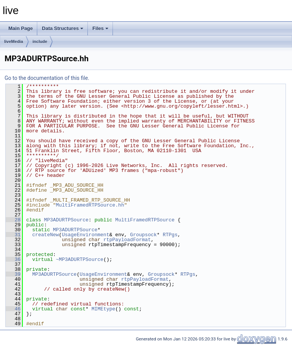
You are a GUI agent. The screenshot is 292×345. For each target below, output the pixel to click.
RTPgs (170, 234)
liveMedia (13, 41)
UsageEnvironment (86, 234)
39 (13, 274)
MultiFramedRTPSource (145, 219)
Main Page (20, 28)
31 (13, 234)
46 (13, 308)
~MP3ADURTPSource (79, 259)
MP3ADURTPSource (66, 219)
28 (13, 219)
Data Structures (62, 28)
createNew (45, 234)
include (40, 41)
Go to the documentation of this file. (47, 78)
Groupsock (143, 234)
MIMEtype (103, 308)
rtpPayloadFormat (127, 239)
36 (13, 259)
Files (100, 28)
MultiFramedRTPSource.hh (90, 205)
